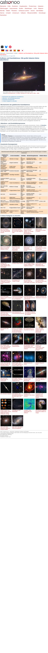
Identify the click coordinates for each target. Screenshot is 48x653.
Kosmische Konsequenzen (8, 99)
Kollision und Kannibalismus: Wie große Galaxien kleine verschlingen (6, 265)
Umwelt (8, 13)
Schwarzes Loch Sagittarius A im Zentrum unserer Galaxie (41, 395)
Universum (15, 13)
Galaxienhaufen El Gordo (29, 363)
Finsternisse (32, 6)
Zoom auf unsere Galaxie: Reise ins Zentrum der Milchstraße (41, 330)
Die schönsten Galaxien (6, 393)
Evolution (15, 6)
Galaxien (40, 6)
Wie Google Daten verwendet (6, 434)
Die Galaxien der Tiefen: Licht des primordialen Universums (17, 248)
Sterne (2, 13)
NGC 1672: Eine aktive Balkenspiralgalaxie (17, 427)
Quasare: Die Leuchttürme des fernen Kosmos (29, 394)
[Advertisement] (13, 30)
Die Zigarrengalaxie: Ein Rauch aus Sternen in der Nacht (41, 379)
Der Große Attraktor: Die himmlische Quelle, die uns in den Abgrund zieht (17, 230)
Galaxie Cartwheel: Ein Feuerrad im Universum (41, 296)
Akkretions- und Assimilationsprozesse (11, 98)
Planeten (14, 10)
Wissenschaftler (32, 13)
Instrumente (13, 8)
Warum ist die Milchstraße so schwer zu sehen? (41, 229)
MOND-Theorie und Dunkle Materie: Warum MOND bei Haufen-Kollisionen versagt (6, 412)
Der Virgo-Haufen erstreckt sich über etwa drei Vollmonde (41, 280)
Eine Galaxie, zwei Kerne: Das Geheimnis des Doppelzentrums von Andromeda (6, 346)
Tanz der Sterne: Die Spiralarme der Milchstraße (29, 379)
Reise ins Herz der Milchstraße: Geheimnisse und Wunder (29, 248)
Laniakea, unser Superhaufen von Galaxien (29, 411)
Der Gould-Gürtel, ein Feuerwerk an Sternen (29, 328)
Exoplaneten (23, 6)
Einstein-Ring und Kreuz (41, 363)
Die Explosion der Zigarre (6, 328)
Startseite (2, 53)
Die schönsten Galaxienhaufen (17, 345)
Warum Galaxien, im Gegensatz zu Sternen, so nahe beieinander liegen (6, 281)
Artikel (15, 53)
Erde (9, 6)
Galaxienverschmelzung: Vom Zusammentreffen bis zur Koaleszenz (17, 297)
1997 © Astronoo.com (4, 431)
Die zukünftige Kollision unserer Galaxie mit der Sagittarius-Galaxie (29, 264)
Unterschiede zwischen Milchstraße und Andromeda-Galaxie (41, 264)
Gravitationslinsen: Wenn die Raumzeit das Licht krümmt (29, 297)
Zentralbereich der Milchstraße (17, 410)
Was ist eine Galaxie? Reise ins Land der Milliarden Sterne (6, 247)
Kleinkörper (28, 8)
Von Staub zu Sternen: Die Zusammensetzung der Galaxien (30, 312)
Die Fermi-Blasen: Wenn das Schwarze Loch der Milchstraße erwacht (6, 230)
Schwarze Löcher (24, 10)
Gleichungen (4, 8)
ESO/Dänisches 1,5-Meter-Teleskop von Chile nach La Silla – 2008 (23, 93)
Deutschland (9, 53)
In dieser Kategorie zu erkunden (9, 101)
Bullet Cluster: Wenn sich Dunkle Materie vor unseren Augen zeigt (17, 363)
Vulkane (23, 13)
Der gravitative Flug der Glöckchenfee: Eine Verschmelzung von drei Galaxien (29, 346)
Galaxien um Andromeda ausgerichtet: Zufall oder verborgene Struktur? (41, 346)
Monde (2, 10)
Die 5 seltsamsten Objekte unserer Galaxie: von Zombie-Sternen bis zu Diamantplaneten (29, 230)
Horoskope (42, 13)
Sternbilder (39, 10)
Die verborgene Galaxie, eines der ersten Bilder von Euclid (29, 280)
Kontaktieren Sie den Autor (5, 436)
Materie (40, 8)
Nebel (8, 10)
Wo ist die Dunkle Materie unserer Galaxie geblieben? (6, 297)
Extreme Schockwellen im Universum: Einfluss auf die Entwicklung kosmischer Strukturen (17, 330)
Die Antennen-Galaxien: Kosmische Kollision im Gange (41, 411)
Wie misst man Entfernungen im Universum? (6, 379)
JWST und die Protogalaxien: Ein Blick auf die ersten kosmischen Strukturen (41, 248)
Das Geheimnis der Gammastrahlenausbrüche (18, 312)
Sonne (33, 10)
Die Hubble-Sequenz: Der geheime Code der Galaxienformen (17, 379)
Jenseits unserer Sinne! (17, 263)
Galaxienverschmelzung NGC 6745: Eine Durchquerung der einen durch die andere (6, 313)
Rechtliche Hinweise (4, 435)
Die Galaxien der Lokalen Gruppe (17, 280)
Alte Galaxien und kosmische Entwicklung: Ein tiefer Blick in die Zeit (17, 395)
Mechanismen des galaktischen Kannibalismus (13, 96)
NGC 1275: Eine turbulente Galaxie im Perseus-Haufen (6, 427)
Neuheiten (3, 15)
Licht (35, 8)
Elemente (3, 6)
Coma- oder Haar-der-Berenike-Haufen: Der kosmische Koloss (6, 363)
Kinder (21, 8)
